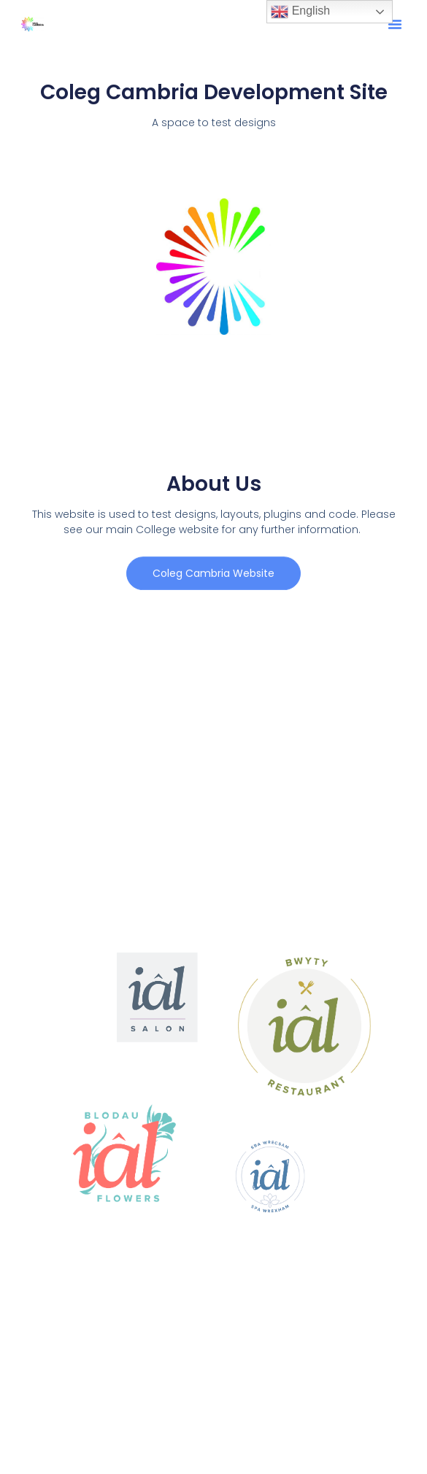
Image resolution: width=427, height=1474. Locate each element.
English (300, 11)
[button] (395, 24)
